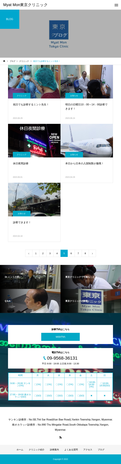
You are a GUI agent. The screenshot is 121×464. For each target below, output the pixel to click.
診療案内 (54, 449)
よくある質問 (71, 449)
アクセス (87, 449)
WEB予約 (60, 337)
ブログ (101, 449)
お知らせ (74, 95)
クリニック (21, 95)
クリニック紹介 (36, 449)
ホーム (20, 449)
